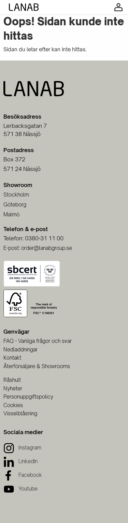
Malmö (11, 214)
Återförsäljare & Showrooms (36, 366)
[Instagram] (22, 447)
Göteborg (14, 204)
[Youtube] (20, 488)
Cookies (13, 405)
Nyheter (12, 388)
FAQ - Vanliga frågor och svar (37, 341)
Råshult (12, 380)
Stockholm (16, 194)
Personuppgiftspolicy (28, 396)
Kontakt (12, 357)
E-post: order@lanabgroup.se (37, 248)
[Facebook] (22, 475)
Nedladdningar (20, 349)
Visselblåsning (20, 413)
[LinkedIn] (20, 461)
